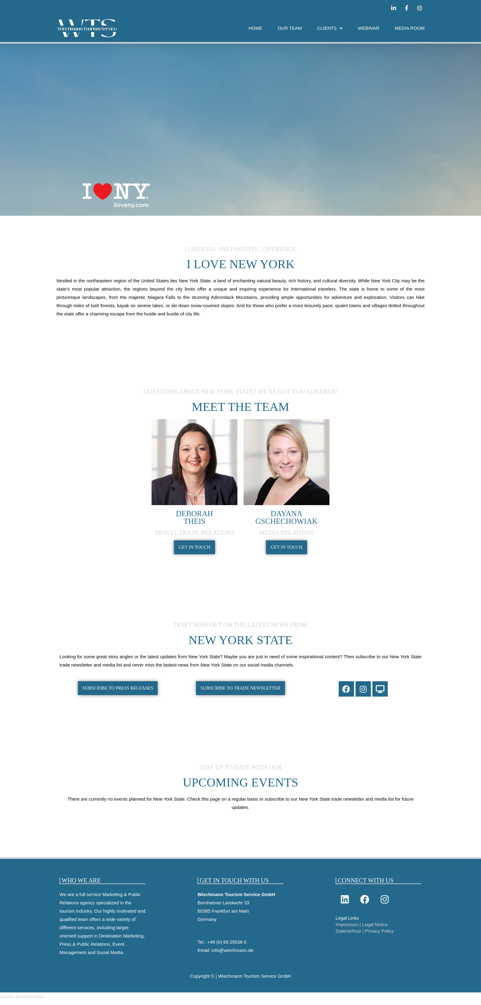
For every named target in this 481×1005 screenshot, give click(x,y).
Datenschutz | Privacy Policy (365, 935)
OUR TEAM (290, 28)
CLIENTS (329, 28)
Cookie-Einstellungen (22, 1000)
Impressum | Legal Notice (362, 928)
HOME (255, 28)
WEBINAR (368, 28)
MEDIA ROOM (409, 28)
